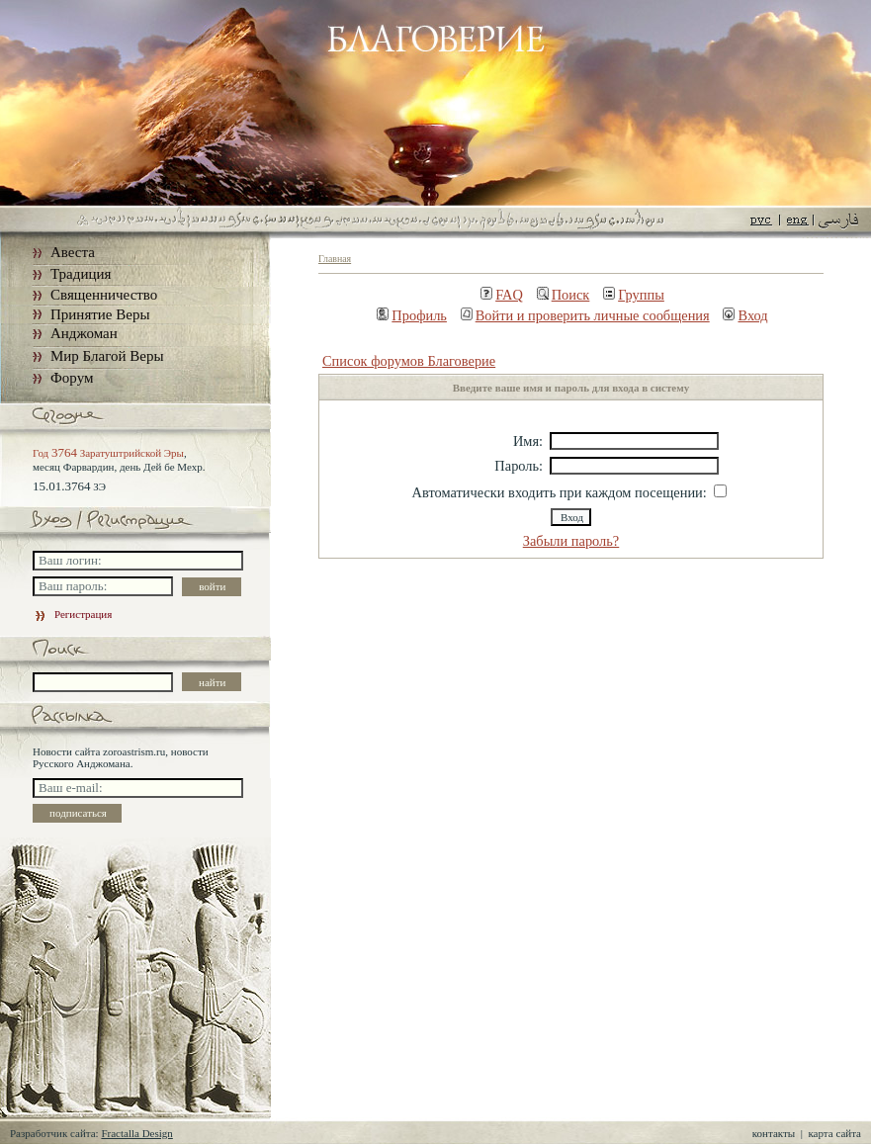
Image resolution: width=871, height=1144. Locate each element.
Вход (745, 315)
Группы (633, 295)
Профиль (412, 315)
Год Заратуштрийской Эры (108, 453)
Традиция (80, 274)
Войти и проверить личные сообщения (585, 315)
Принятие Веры (100, 314)
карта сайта (834, 1133)
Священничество (103, 295)
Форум (71, 378)
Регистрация (72, 614)
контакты (773, 1133)
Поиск (563, 295)
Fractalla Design (136, 1133)
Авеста (72, 252)
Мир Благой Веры (106, 356)
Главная (334, 258)
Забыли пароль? (571, 541)
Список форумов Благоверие (408, 361)
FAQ (501, 295)
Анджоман (84, 333)
